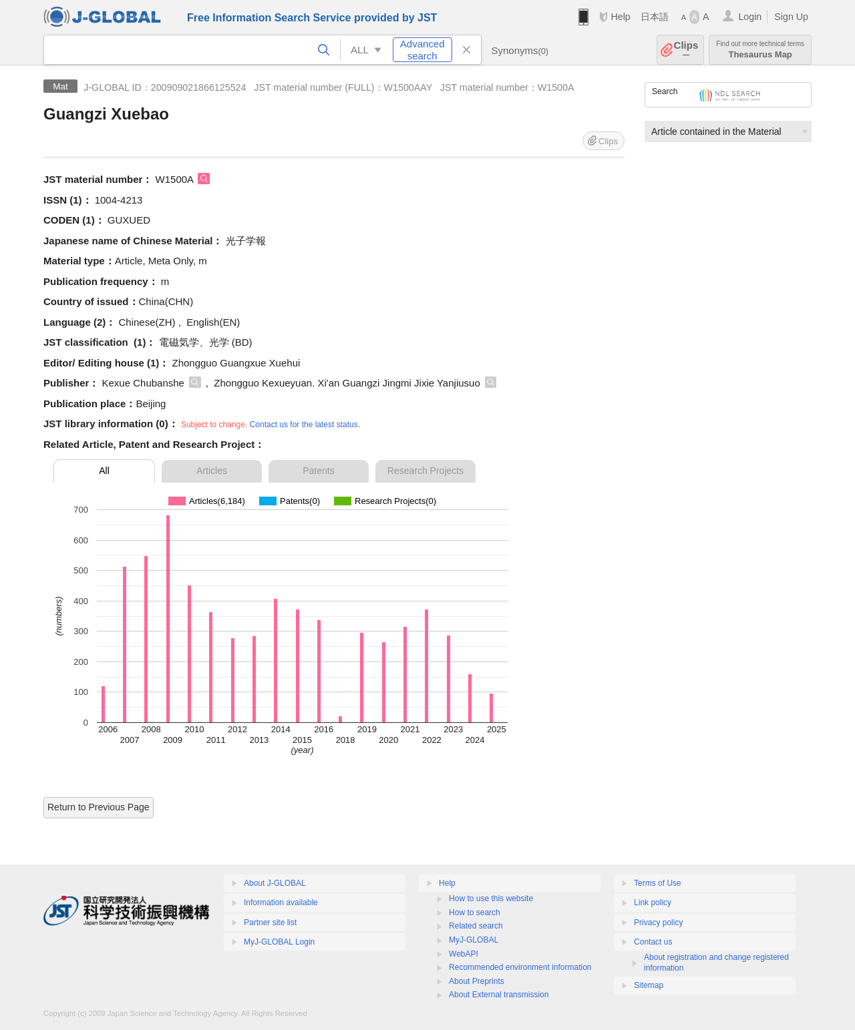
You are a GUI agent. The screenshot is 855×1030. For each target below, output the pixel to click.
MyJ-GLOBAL (473, 940)
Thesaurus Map (760, 49)
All (104, 470)
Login (749, 16)
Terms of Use (657, 883)
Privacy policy (658, 922)
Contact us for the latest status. (305, 424)
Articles (211, 470)
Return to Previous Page (98, 807)
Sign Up (791, 16)
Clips (686, 49)
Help (620, 16)
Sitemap (648, 985)
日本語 (655, 16)
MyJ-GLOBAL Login (279, 942)
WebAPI (463, 954)
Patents (318, 470)
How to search (474, 912)
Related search (476, 926)
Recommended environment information (520, 967)
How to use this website (491, 898)
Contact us (653, 942)
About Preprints (476, 981)
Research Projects (425, 470)
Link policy (652, 902)
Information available (281, 902)
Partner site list (270, 922)
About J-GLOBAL (275, 883)
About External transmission (498, 994)
